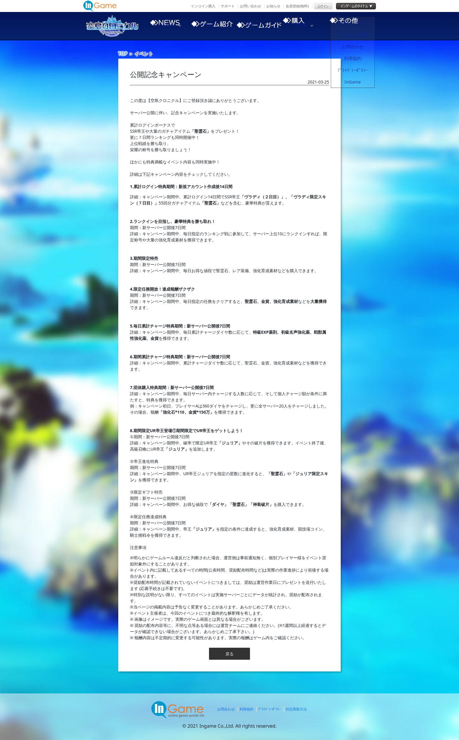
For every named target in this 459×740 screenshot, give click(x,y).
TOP (122, 53)
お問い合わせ (250, 6)
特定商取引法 (296, 709)
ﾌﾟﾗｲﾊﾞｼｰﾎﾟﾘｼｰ (269, 709)
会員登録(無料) (297, 6)
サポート (228, 6)
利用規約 (246, 709)
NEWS (159, 26)
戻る (229, 654)
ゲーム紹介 (209, 26)
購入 (308, 26)
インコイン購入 (203, 6)
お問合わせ (226, 709)
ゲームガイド (258, 26)
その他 (358, 26)
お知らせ (273, 6)
